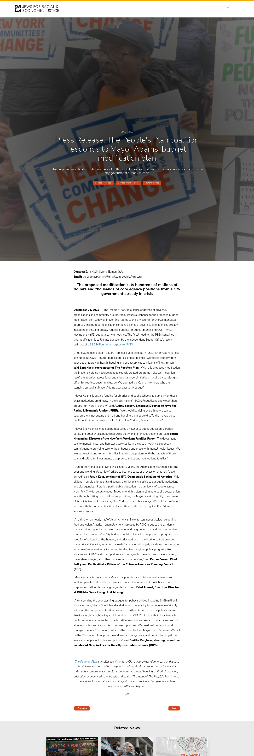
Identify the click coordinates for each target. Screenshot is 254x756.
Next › (174, 708)
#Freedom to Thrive (128, 182)
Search (231, 8)
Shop (219, 8)
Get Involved (189, 8)
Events (127, 8)
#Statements (152, 182)
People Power (157, 8)
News (173, 8)
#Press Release (103, 182)
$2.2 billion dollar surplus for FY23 (111, 344)
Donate (206, 8)
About (114, 8)
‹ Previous (82, 708)
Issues (139, 8)
